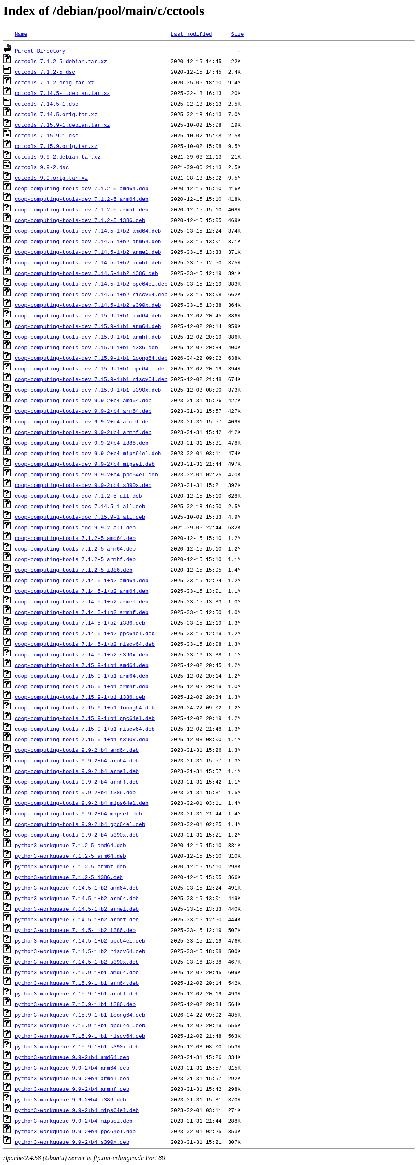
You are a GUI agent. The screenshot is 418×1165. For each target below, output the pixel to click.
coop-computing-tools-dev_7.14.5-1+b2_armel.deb (88, 251)
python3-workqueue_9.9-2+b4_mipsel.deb (74, 1120)
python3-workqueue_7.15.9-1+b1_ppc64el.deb (80, 1025)
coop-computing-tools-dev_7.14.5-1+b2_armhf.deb (88, 262)
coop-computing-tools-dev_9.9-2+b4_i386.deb (82, 442)
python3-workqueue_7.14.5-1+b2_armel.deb (77, 908)
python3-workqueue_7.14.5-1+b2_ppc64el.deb (80, 940)
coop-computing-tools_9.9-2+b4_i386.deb (75, 792)
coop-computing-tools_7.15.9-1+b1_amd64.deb (82, 665)
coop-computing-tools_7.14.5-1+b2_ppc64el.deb (85, 633)
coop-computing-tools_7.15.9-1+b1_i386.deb (80, 696)
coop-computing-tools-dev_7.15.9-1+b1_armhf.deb (88, 336)
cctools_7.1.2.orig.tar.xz (54, 82)
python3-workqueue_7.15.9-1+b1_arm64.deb (77, 983)
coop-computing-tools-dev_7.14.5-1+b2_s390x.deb (88, 304)
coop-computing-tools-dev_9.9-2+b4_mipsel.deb (85, 463)
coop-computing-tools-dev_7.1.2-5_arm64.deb (82, 199)
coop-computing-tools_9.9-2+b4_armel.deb (77, 771)
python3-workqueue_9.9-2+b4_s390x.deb (72, 1141)
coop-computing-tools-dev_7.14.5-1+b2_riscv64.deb (91, 294)
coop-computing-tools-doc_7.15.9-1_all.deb (80, 516)
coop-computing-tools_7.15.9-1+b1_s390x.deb (82, 739)
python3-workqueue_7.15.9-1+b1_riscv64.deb (80, 1035)
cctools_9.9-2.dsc (42, 167)
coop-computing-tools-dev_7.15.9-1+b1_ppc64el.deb (91, 368)
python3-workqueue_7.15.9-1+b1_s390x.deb (77, 1046)
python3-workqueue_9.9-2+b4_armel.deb (72, 1078)
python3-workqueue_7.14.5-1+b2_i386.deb (75, 930)
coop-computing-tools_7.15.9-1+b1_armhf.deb (82, 686)
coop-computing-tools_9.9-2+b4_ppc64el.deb (80, 824)
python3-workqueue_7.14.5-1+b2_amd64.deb (77, 887)
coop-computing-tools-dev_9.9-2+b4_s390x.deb (83, 485)
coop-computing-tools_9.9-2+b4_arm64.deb (77, 760)
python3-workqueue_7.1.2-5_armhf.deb (70, 866)
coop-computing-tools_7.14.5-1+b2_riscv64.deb (85, 643)
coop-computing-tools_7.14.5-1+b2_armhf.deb (82, 612)
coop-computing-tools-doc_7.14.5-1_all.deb (80, 506)
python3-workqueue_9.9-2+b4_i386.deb (70, 1099)
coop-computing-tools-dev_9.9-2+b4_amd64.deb (83, 400)
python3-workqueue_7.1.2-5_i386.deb (69, 877)
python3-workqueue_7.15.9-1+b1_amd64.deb (77, 972)
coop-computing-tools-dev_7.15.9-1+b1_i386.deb (86, 347)
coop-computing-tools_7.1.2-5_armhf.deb (75, 559)
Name (21, 33)
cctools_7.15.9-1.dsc (46, 135)
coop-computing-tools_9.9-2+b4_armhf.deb (77, 781)
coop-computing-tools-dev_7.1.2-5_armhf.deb (82, 209)
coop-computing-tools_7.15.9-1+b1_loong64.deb (85, 707)
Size (237, 33)
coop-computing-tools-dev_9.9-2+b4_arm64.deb (83, 410)
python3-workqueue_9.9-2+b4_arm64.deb (72, 1067)
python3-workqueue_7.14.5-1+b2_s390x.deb (77, 961)
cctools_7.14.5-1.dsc (46, 103)
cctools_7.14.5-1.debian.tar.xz (62, 93)
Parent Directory (40, 50)
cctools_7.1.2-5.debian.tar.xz (61, 61)
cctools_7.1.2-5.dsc (45, 71)
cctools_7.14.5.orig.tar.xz (56, 114)
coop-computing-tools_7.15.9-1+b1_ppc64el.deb (85, 718)
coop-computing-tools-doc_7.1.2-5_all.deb (78, 495)
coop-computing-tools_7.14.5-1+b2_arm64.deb (82, 591)
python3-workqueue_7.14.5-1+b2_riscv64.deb (80, 951)
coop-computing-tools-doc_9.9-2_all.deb (75, 527)
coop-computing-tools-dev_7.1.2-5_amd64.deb (82, 188)
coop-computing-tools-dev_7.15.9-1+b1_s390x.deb (88, 389)
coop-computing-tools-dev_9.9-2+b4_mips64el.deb (88, 453)
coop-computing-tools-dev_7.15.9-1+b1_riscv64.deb (91, 379)
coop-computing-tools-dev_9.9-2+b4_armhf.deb (83, 432)
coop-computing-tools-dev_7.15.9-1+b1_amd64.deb (88, 315)
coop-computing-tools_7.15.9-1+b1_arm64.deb (82, 675)
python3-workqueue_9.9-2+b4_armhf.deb (72, 1088)
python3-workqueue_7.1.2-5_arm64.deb (70, 855)
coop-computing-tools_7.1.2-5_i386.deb (74, 569)
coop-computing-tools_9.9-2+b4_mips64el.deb (82, 802)
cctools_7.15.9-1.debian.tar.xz (62, 124)
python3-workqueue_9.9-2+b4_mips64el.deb (77, 1110)
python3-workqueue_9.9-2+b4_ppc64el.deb (75, 1131)
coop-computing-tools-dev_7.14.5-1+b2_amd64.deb (88, 230)
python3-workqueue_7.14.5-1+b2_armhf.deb (77, 919)
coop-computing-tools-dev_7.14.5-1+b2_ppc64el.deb (91, 283)
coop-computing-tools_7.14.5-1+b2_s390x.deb (82, 654)
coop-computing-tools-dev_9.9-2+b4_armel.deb (83, 421)
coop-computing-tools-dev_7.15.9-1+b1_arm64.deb (88, 326)
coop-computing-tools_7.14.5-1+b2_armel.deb (82, 601)
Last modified (191, 33)
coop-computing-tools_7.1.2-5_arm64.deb (75, 548)
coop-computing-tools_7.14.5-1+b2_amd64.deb (82, 580)
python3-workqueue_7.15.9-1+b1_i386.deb (75, 1004)
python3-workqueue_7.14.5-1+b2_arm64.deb (77, 898)
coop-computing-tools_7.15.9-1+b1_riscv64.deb (85, 728)
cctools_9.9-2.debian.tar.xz (58, 156)
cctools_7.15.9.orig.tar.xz (56, 146)
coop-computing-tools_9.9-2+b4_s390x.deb (77, 834)
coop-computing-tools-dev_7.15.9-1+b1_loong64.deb (91, 357)
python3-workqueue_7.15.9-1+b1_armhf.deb (77, 993)
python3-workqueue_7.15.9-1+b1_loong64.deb (80, 1014)
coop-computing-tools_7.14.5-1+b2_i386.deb (80, 622)
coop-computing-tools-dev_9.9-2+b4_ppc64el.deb (86, 474)
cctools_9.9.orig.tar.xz (51, 177)
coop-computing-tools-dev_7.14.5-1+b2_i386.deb (86, 273)
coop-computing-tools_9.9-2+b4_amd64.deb (77, 749)
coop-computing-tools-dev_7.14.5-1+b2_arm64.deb (88, 241)
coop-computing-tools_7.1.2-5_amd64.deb (75, 538)
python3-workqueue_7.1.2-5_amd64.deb (70, 845)
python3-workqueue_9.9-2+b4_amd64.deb (72, 1057)
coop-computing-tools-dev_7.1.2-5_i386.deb (80, 220)
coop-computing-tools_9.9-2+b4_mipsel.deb (78, 813)
